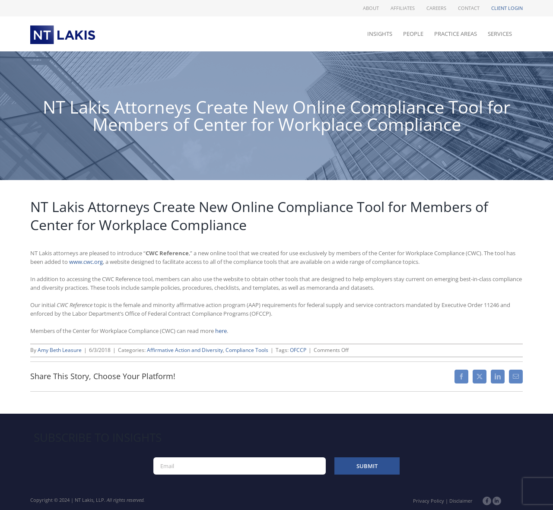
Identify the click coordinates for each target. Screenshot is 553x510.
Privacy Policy (428, 500)
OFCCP (298, 350)
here (221, 331)
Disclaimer (461, 500)
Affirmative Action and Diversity (185, 350)
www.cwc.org (86, 262)
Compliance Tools (247, 350)
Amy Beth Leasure (60, 350)
